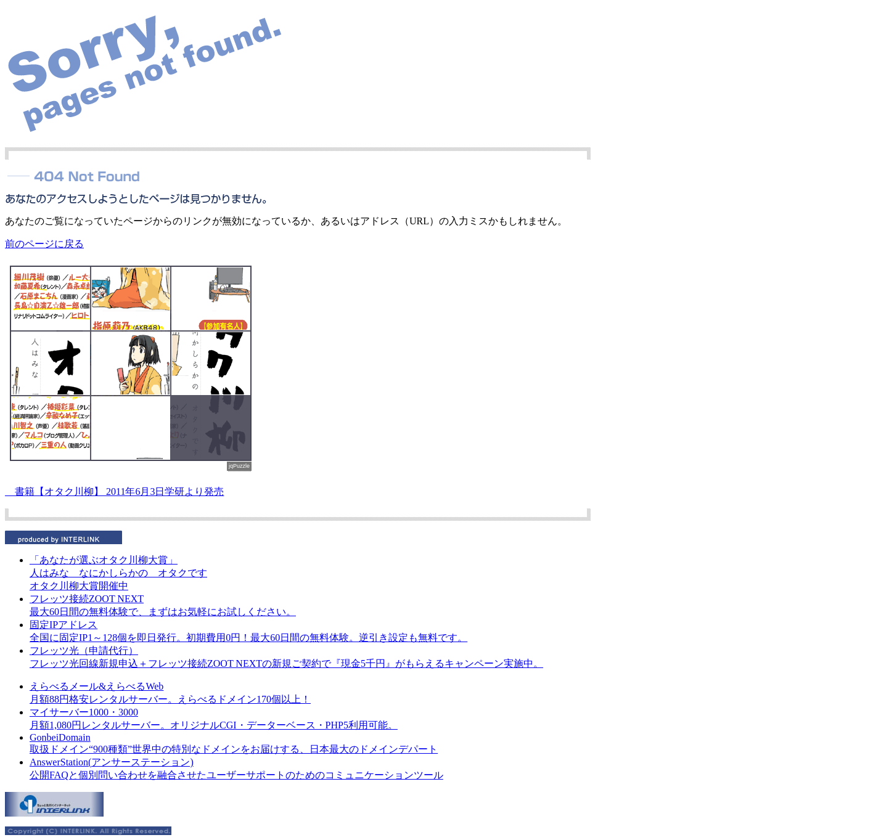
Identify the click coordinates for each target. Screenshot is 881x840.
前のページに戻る (44, 244)
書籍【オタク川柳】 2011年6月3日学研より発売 (114, 491)
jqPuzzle (239, 466)
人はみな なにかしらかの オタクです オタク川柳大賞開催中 (118, 573)
